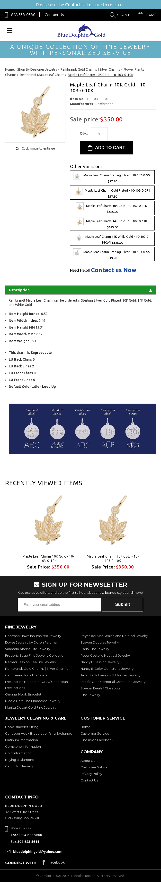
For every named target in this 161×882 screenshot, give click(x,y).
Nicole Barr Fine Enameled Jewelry (32, 701)
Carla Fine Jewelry (94, 649)
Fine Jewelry (90, 695)
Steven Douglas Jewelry (99, 642)
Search (124, 15)
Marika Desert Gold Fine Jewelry (30, 707)
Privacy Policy (91, 774)
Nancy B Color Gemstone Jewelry (107, 668)
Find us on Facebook (97, 740)
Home (85, 727)
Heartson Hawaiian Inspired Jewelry (33, 636)
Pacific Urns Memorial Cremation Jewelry (112, 682)
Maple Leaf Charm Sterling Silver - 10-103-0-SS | (112, 254)
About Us (87, 761)
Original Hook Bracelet (23, 694)
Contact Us (54, 15)
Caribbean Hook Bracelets (26, 675)
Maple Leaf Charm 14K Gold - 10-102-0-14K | (112, 223)
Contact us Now (113, 270)
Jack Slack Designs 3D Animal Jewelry (110, 675)
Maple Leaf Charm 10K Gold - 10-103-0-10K (48, 558)
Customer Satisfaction (98, 767)
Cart (151, 15)
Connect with (20, 862)
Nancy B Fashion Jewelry (99, 662)
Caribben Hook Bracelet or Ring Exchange (38, 733)
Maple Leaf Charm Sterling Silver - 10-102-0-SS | (112, 177)
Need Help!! (80, 270)
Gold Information (18, 753)
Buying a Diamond (19, 760)
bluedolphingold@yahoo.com (38, 851)
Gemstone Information (23, 746)
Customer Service (94, 733)
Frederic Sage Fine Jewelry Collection (35, 655)
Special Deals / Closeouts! (100, 688)
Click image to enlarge (38, 148)
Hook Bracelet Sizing (21, 727)
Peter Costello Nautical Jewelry (105, 655)
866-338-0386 (23, 15)
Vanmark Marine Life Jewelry (27, 649)
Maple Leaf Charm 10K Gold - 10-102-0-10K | (112, 207)
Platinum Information (21, 740)
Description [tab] (80, 290)
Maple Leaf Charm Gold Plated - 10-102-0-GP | (112, 192)
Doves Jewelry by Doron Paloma (31, 642)
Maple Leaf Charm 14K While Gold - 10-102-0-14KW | (112, 238)
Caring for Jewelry (19, 766)
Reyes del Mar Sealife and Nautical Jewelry (114, 636)
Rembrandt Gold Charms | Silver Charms (36, 668)
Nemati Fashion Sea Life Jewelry (30, 662)
